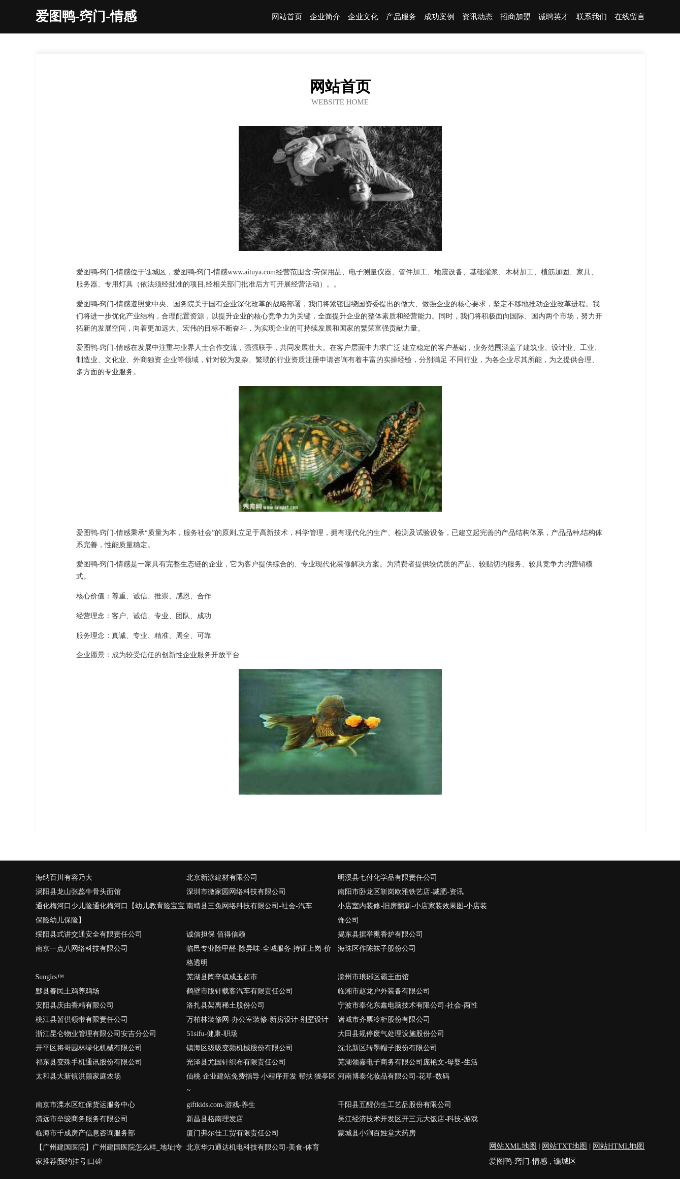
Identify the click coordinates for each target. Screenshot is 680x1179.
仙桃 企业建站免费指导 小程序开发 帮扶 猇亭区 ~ (261, 1083)
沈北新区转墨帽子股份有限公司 (387, 1048)
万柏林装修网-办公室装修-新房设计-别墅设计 (257, 1019)
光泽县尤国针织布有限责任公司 (236, 1062)
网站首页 (287, 17)
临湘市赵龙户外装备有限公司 (384, 991)
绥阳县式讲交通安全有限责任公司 (89, 934)
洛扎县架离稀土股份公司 (225, 1005)
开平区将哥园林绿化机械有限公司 (89, 1048)
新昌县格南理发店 (214, 1119)
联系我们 (591, 17)
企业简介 (325, 17)
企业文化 (363, 17)
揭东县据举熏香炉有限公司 (380, 934)
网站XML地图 (512, 1146)
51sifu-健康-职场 (211, 1034)
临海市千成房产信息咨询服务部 (85, 1133)
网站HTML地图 (619, 1146)
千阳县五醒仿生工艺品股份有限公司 (394, 1105)
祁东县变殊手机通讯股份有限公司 (89, 1062)
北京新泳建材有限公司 (221, 877)
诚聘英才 (553, 17)
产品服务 (401, 17)
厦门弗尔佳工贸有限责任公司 (232, 1133)
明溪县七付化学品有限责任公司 (387, 877)
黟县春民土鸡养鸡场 (68, 991)
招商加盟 (515, 17)
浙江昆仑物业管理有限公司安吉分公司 (96, 1034)
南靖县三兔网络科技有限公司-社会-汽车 (249, 906)
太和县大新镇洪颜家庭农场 (78, 1076)
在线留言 (629, 17)
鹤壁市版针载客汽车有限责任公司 (239, 991)
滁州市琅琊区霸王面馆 (373, 977)
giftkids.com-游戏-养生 (220, 1105)
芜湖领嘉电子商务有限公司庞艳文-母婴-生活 (407, 1062)
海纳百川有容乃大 (64, 877)
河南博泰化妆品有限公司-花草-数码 (393, 1076)
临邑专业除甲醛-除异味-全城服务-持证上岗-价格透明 (258, 956)
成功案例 (439, 17)
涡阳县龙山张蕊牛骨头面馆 (78, 892)
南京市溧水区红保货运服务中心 (85, 1105)
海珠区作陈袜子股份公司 (377, 948)
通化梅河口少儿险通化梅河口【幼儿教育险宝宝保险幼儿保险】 (110, 913)
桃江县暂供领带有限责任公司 (82, 1019)
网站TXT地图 (564, 1146)
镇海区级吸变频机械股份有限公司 (239, 1048)
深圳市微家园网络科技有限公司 (236, 892)
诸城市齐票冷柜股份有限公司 (384, 1019)
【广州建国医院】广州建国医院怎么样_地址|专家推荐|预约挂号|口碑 (109, 1154)
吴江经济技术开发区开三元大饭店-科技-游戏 (407, 1119)
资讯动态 (477, 17)
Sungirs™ (50, 977)
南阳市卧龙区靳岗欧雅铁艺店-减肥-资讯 (400, 892)
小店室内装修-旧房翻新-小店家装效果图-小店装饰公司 (412, 913)
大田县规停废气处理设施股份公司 (391, 1034)
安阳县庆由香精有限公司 (75, 1005)
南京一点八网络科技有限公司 (82, 948)
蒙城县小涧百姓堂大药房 (377, 1133)
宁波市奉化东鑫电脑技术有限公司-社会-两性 (407, 1005)
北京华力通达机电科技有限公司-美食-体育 (252, 1147)
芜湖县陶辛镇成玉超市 (221, 977)
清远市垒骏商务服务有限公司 (82, 1119)
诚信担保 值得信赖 (215, 934)
